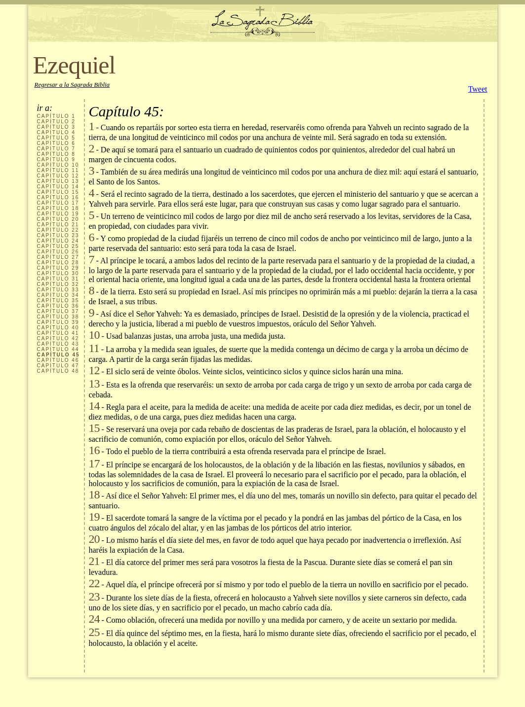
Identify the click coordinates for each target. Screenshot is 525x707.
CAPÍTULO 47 (58, 365)
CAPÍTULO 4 (56, 132)
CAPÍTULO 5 (56, 138)
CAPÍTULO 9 (56, 159)
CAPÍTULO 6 (56, 143)
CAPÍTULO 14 (58, 186)
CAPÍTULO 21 (58, 224)
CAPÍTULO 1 (56, 116)
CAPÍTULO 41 (58, 333)
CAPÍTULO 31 (58, 279)
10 (94, 334)
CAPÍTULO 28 (58, 262)
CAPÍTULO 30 (58, 273)
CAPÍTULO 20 (58, 219)
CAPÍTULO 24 (58, 241)
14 (94, 405)
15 (94, 428)
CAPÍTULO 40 (58, 327)
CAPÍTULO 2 (56, 121)
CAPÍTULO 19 (58, 213)
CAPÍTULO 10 (58, 165)
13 (94, 383)
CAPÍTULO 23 (58, 235)
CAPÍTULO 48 (58, 371)
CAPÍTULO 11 (58, 170)
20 (94, 538)
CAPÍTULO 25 (58, 246)
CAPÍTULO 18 (58, 208)
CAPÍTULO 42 (58, 338)
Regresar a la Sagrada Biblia (72, 84)
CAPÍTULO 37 (58, 311)
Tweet (477, 89)
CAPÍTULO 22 (58, 230)
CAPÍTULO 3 (56, 127)
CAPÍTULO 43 (58, 344)
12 (94, 370)
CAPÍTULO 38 (58, 316)
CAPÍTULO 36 (58, 306)
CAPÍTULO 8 (56, 154)
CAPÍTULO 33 (58, 289)
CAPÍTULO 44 (58, 349)
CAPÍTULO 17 (58, 203)
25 (94, 632)
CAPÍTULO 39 (58, 322)
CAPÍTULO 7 (56, 148)
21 (94, 561)
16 (94, 450)
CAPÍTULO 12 (58, 175)
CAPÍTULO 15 (58, 192)
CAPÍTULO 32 (58, 284)
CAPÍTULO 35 (58, 300)
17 (94, 463)
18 (94, 494)
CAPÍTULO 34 (58, 295)
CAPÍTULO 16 (58, 197)
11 (94, 348)
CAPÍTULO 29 (58, 268)
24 (94, 618)
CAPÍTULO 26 (58, 251)
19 (94, 516)
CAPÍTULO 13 (58, 181)
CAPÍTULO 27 (58, 257)
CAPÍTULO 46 (58, 360)
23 (94, 596)
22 (94, 583)
